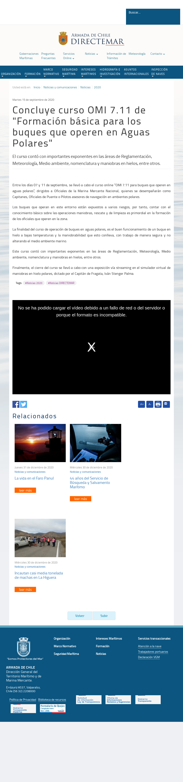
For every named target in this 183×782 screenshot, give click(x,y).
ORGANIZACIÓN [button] (11, 74)
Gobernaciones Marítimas (29, 55)
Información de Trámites (116, 55)
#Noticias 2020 (33, 283)
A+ (142, 404)
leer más (25, 488)
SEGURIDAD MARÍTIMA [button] (70, 72)
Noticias (91, 53)
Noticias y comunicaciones (60, 87)
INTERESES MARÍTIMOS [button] (88, 72)
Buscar (174, 20)
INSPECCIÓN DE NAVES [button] (159, 72)
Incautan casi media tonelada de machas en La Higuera (144, 478)
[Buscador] (147, 12)
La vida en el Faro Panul (34, 475)
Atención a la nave (149, 553)
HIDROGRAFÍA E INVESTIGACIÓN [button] (110, 72)
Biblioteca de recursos (52, 607)
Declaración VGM (149, 564)
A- (149, 404)
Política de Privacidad (22, 607)
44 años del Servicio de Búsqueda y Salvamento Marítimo (87, 480)
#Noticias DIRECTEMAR (61, 283)
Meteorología (137, 53)
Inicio (37, 87)
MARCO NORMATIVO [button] (51, 72)
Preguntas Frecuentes (48, 55)
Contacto (157, 53)
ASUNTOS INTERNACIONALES (136, 72)
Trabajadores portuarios (153, 559)
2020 (97, 87)
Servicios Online (69, 55)
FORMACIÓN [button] (33, 74)
